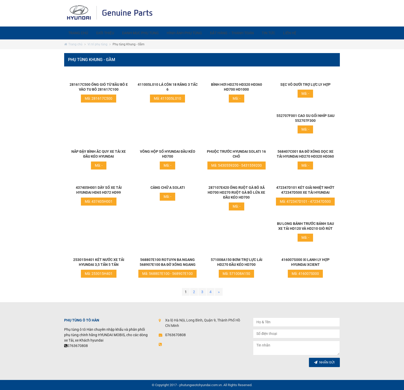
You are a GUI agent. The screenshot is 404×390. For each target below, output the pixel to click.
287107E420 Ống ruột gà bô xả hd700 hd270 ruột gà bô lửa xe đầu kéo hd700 (236, 192)
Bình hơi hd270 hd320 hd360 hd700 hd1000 (236, 86)
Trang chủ (79, 33)
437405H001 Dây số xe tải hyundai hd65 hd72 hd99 (99, 189)
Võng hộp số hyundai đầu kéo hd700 (167, 153)
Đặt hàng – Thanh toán (242, 33)
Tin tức (281, 33)
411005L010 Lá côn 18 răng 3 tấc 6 (168, 86)
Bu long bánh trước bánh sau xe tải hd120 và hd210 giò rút (305, 226)
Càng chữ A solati (167, 187)
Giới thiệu (108, 33)
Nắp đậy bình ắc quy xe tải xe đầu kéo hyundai (98, 153)
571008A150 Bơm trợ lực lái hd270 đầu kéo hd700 (236, 262)
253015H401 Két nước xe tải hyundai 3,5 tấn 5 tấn (98, 262)
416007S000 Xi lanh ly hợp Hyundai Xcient (305, 262)
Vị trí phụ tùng (97, 44)
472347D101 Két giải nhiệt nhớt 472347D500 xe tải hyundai (305, 189)
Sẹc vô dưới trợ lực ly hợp (305, 84)
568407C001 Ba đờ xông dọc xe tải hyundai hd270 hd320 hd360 (305, 153)
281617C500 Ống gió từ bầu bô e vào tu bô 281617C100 (99, 86)
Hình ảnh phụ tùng (192, 33)
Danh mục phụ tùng (146, 33)
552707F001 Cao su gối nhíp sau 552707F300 (305, 118)
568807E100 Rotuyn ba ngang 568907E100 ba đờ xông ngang (168, 262)
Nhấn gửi (324, 362)
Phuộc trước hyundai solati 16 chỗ (236, 153)
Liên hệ (304, 33)
